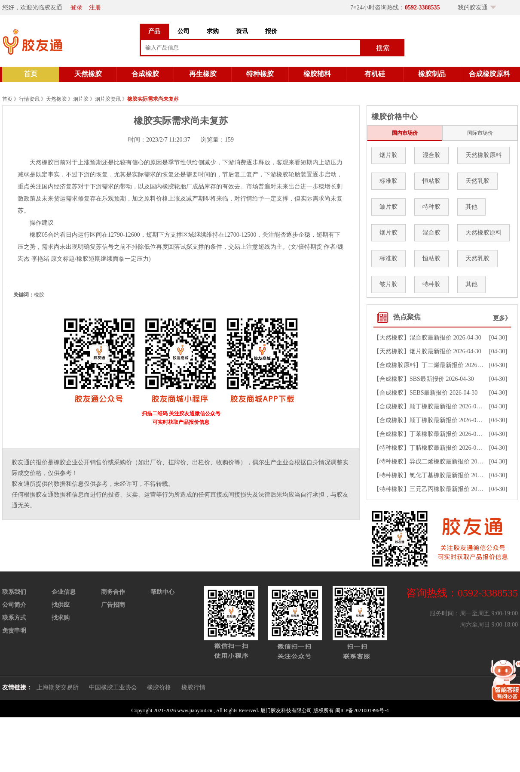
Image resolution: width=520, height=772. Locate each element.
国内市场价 (405, 133)
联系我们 (14, 592)
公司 (183, 31)
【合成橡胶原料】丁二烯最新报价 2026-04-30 (433, 365)
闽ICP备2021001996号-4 (362, 710)
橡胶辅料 (317, 73)
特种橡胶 (260, 73)
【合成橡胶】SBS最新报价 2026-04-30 (423, 379)
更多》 (502, 318)
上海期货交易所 (58, 687)
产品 (154, 31)
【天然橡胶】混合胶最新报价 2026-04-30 (427, 337)
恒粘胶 (431, 181)
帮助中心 (162, 592)
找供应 (61, 605)
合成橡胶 (145, 73)
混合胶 (431, 155)
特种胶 (431, 207)
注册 (95, 7)
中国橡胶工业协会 (113, 687)
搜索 (383, 48)
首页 (30, 73)
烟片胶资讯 (108, 99)
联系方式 (14, 618)
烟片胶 (81, 99)
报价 (271, 31)
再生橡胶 (203, 73)
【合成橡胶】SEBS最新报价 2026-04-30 (425, 392)
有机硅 (374, 73)
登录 (76, 7)
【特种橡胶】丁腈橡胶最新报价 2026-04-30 (430, 448)
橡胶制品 (432, 73)
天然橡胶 (88, 73)
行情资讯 (29, 99)
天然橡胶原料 (483, 155)
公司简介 (14, 605)
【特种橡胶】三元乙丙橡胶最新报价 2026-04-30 (436, 489)
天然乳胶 (477, 181)
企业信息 (64, 592)
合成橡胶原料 (489, 73)
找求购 (61, 618)
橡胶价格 (159, 687)
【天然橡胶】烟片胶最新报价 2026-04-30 (427, 351)
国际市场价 (480, 133)
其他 (471, 207)
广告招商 (113, 605)
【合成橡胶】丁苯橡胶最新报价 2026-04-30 (430, 434)
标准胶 (388, 181)
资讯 (242, 31)
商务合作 (113, 592)
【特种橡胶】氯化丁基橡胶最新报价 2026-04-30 (436, 475)
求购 (213, 31)
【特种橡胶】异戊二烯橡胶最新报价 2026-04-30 (436, 461)
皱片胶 (388, 207)
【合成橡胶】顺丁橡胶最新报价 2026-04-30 (430, 406)
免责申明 (14, 630)
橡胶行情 (193, 687)
